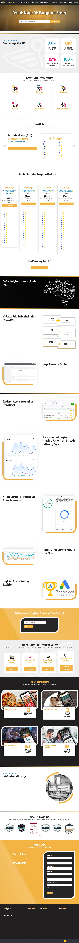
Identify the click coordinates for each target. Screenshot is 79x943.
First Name (50, 855)
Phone (49, 877)
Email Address (51, 871)
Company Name (51, 866)
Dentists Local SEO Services (30, 668)
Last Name (50, 861)
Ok (65, 941)
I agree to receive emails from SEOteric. (54, 889)
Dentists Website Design (48, 668)
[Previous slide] (5, 146)
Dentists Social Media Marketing (66, 668)
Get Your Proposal (22, 148)
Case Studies (63, 2)
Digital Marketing (44, 2)
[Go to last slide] (5, 829)
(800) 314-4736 (9, 913)
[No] (77, 941)
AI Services (35, 2)
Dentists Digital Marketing (11, 668)
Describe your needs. (52, 882)
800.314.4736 (20, 862)
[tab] (39, 161)
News (70, 2)
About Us (26, 2)
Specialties (54, 2)
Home (20, 2)
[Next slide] (74, 146)
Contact (76, 2)
